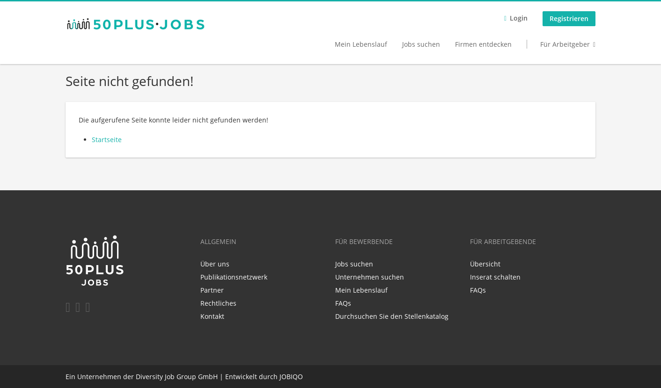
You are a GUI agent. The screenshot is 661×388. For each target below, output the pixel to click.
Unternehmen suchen (369, 277)
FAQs (343, 303)
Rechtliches (218, 303)
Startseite (107, 139)
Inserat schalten (495, 277)
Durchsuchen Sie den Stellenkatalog (391, 316)
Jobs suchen (421, 44)
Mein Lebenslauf (361, 44)
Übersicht (485, 263)
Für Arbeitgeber (565, 44)
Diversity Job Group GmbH (177, 376)
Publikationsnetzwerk (233, 277)
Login (519, 18)
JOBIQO (291, 376)
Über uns (214, 263)
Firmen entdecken (483, 44)
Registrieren (569, 18)
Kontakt (212, 316)
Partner (212, 290)
